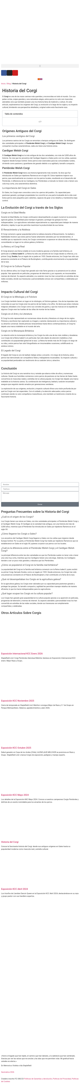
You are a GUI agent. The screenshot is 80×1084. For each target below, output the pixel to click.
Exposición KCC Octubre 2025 (16, 747)
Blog (9, 84)
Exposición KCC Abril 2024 (14, 889)
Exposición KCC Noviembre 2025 (17, 700)
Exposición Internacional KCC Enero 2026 (22, 653)
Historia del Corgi (10, 842)
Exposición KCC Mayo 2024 (15, 795)
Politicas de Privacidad (62, 1079)
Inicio (3, 84)
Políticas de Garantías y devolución (38, 1079)
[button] (40, 66)
